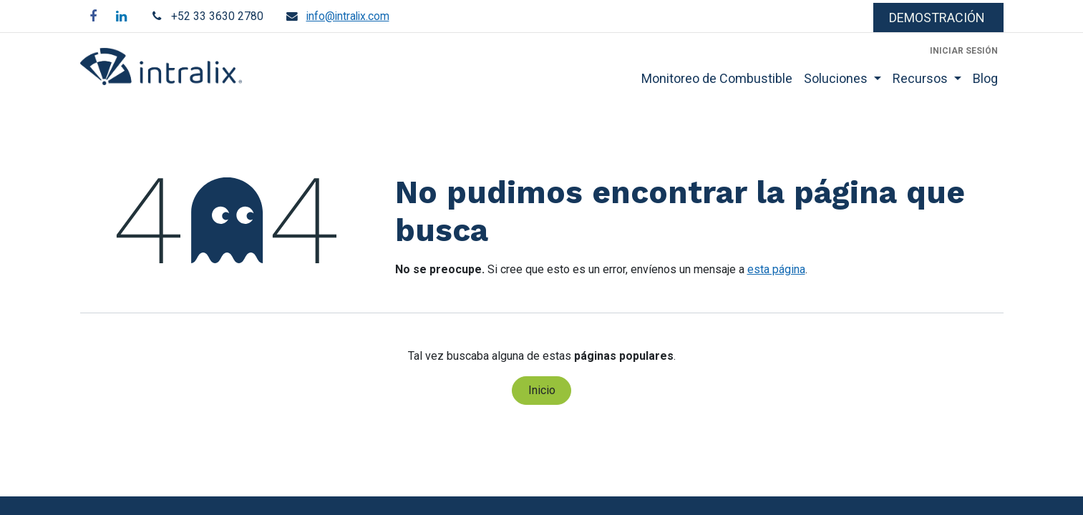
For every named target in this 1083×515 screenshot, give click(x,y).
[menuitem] (717, 78)
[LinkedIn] (122, 16)
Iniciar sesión (964, 51)
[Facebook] (93, 16)
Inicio (541, 390)
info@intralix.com (347, 16)
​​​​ (938, 17)
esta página (776, 269)
